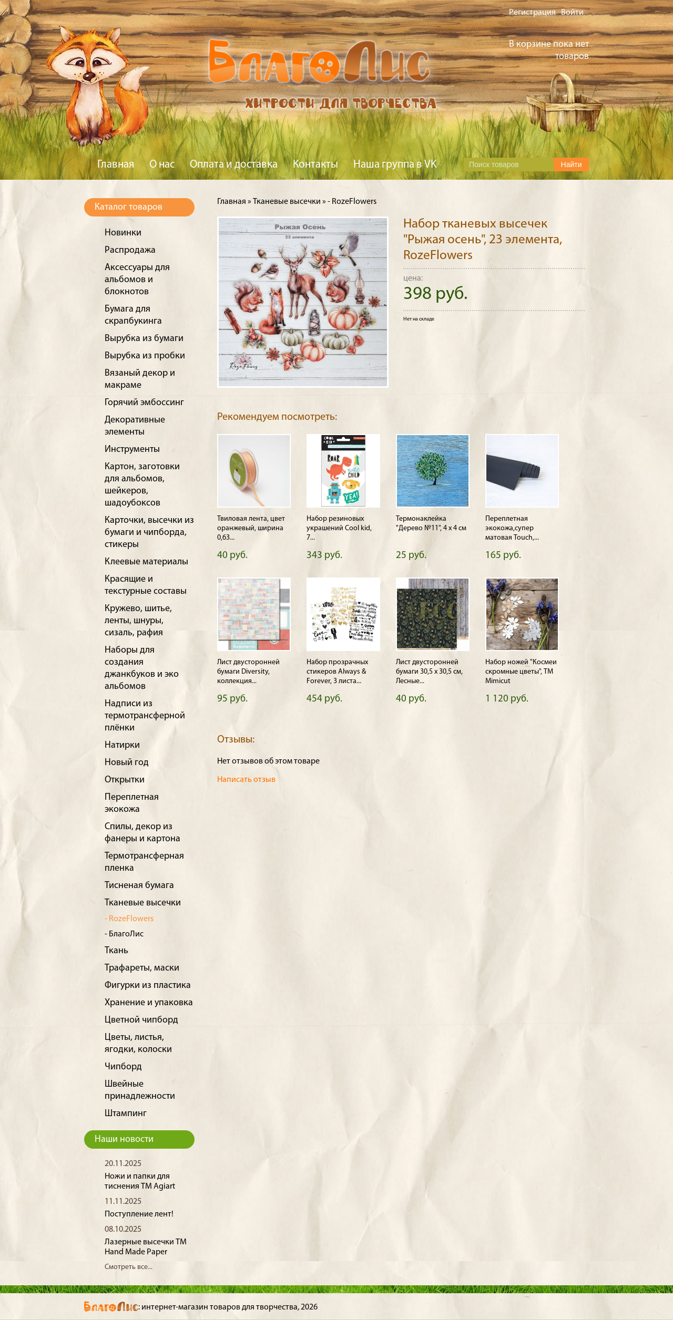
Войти (572, 12)
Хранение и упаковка (149, 1003)
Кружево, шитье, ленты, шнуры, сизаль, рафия (138, 621)
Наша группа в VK (394, 164)
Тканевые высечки (143, 903)
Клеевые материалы (146, 562)
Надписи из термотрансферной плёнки (145, 716)
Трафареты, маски (142, 968)
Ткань (116, 951)
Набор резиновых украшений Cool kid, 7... (339, 528)
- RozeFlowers (129, 919)
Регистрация (532, 12)
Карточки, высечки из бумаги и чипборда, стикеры (149, 532)
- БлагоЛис (124, 934)
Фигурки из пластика (148, 986)
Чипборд (123, 1067)
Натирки (122, 745)
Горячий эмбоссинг (144, 403)
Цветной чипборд (141, 1020)
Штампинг (126, 1114)
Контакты (315, 164)
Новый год (127, 763)
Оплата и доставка (234, 164)
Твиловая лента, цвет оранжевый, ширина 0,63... (251, 528)
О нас (162, 164)
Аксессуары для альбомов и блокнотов (137, 280)
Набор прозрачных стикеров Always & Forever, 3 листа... (337, 671)
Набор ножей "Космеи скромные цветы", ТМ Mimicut (521, 671)
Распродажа (130, 250)
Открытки (125, 780)
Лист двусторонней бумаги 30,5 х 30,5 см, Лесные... (429, 671)
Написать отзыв (246, 780)
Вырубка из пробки (145, 356)
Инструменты (132, 450)
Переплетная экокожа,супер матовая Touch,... (512, 528)
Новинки (123, 233)
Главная (115, 164)
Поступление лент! (139, 1214)
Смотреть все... (128, 1267)
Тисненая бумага (139, 886)
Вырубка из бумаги (144, 339)
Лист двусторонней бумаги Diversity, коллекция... (248, 671)
